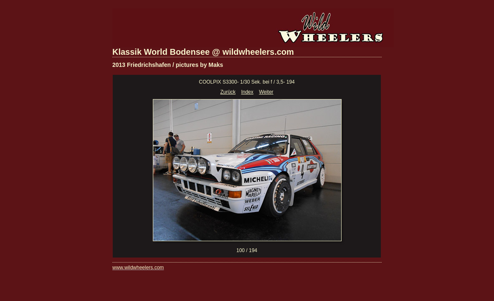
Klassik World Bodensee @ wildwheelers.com (203, 51)
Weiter (266, 92)
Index (247, 92)
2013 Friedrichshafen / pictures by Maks (167, 64)
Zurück (228, 92)
